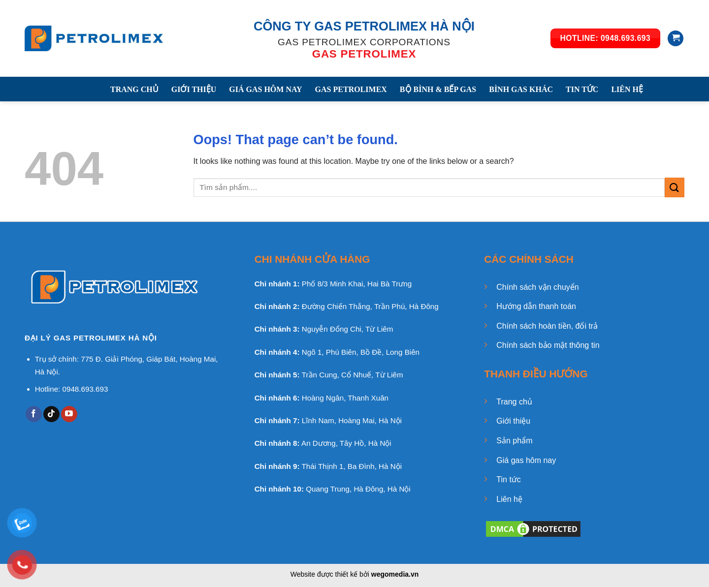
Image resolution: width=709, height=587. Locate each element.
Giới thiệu (513, 421)
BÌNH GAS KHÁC (521, 89)
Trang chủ (514, 402)
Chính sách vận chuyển (537, 287)
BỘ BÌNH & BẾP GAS (438, 89)
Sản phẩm (514, 440)
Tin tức (508, 479)
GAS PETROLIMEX (351, 89)
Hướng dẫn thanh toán (536, 306)
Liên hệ (509, 499)
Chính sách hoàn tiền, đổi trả (547, 326)
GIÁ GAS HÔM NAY (265, 89)
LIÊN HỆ (627, 89)
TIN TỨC (582, 89)
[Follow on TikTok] (51, 414)
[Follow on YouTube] (69, 414)
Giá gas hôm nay (526, 460)
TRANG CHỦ (134, 89)
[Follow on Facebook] (34, 414)
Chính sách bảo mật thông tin (547, 345)
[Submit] (674, 187)
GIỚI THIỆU (194, 89)
